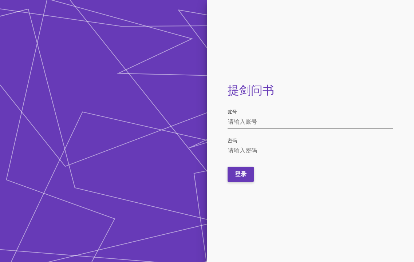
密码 (232, 140)
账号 (232, 112)
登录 (241, 174)
